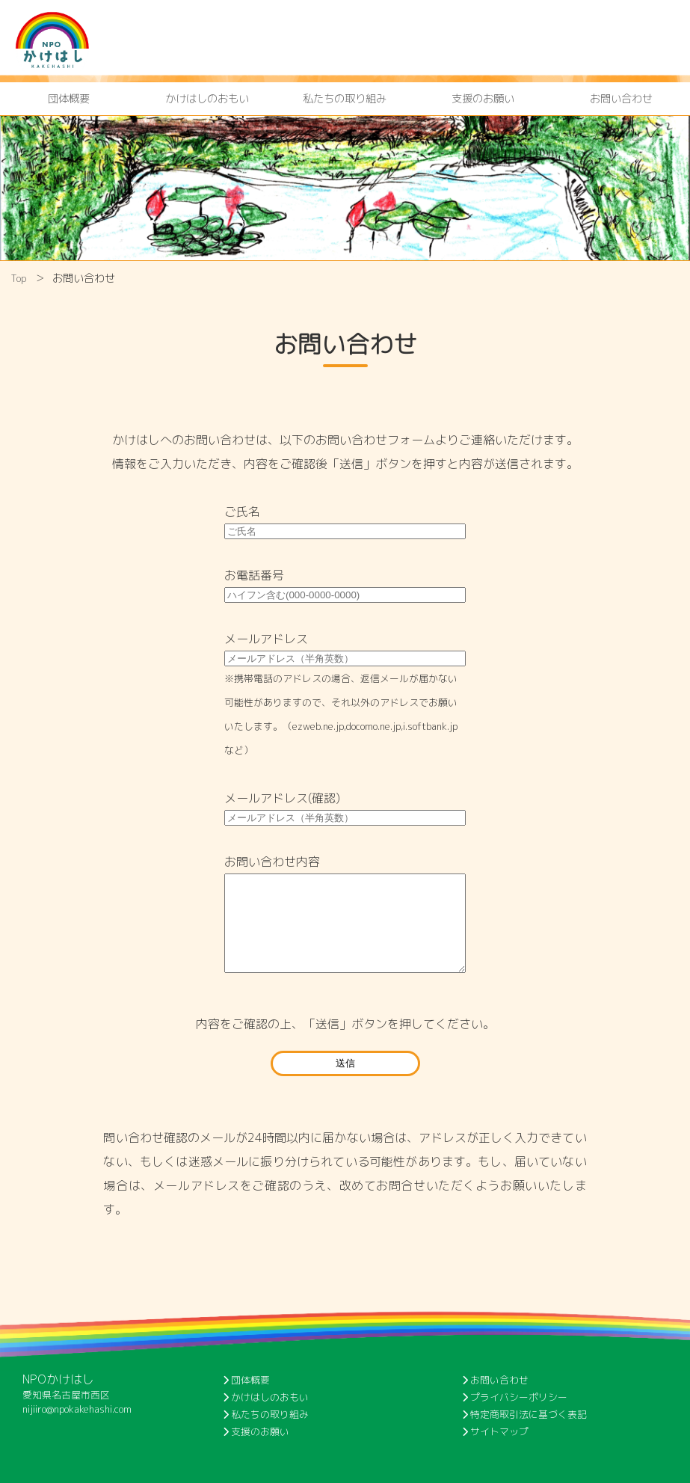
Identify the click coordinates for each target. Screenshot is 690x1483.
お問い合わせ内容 (272, 861)
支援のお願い (483, 98)
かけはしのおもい (207, 98)
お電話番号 (254, 575)
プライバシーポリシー (514, 1397)
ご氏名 (242, 511)
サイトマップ (495, 1431)
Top (18, 278)
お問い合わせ (621, 98)
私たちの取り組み (344, 98)
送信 (345, 1063)
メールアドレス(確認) (282, 798)
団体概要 (69, 98)
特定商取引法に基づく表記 (524, 1414)
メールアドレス (266, 638)
